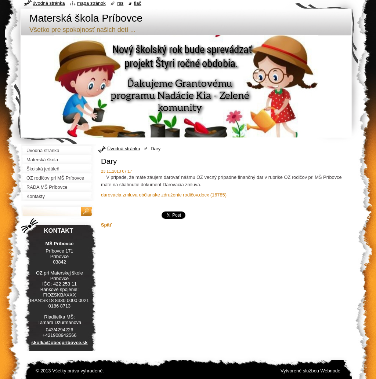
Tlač (137, 3)
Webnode (330, 371)
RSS (120, 3)
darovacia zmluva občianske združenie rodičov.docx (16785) (164, 195)
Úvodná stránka (123, 148)
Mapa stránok (91, 3)
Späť (106, 225)
